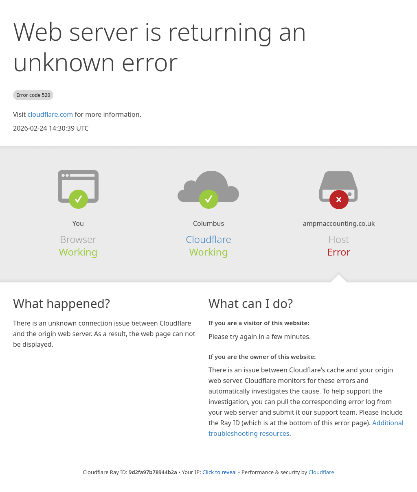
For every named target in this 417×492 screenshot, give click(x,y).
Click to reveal (219, 472)
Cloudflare (208, 239)
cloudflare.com (50, 114)
